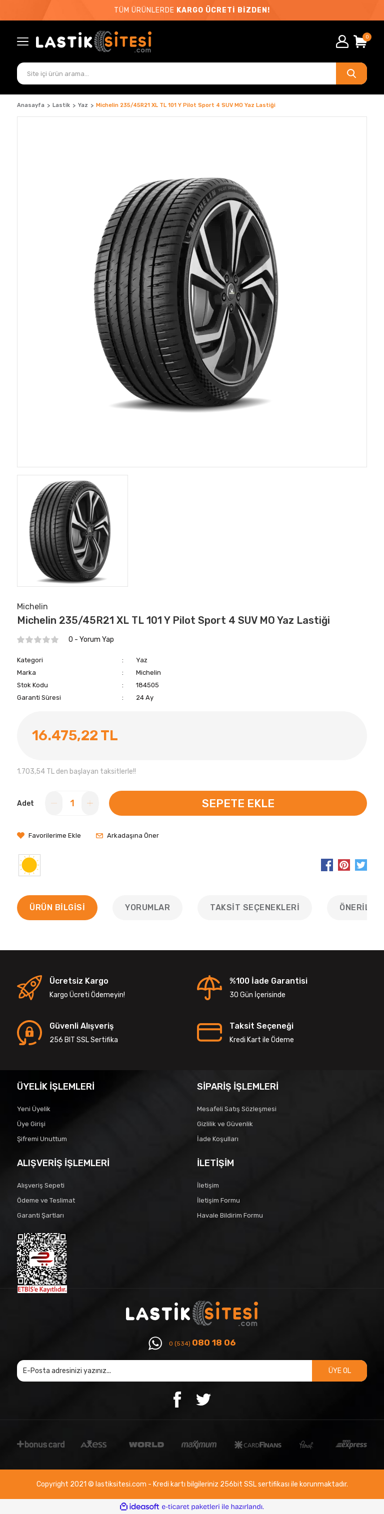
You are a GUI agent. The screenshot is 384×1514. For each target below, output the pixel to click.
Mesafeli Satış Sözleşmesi (236, 1109)
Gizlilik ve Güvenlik (225, 1124)
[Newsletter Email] (192, 1371)
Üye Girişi (31, 1124)
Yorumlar (147, 907)
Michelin (148, 672)
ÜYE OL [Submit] (339, 1371)
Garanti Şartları (40, 1215)
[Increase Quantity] (90, 803)
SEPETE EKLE (238, 803)
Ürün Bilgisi (57, 907)
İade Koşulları (217, 1139)
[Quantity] (72, 803)
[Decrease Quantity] (54, 803)
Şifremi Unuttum (42, 1139)
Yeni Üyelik (33, 1109)
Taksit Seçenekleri (255, 907)
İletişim (208, 1185)
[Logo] (126, 41)
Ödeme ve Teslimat (46, 1200)
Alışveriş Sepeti (40, 1185)
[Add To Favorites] (49, 836)
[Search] (192, 73)
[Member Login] (342, 41)
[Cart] (360, 41)
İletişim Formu (218, 1200)
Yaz (142, 660)
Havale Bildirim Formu (230, 1215)
